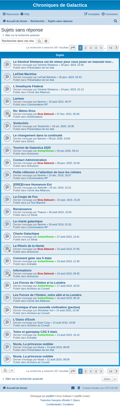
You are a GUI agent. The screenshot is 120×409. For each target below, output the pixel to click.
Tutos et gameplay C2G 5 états (35, 331)
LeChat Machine (24, 74)
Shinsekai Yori (46, 310)
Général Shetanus (48, 64)
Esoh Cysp (44, 322)
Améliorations (35, 116)
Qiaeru (76, 400)
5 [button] (101, 48)
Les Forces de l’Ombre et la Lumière (39, 282)
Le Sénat (32, 215)
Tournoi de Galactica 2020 (32, 147)
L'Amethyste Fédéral (28, 86)
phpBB (49, 396)
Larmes (18, 98)
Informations (22, 270)
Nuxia (41, 347)
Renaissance (22, 209)
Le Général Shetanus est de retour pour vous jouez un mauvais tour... (63, 61)
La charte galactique (28, 221)
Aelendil (42, 187)
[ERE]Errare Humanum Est (32, 184)
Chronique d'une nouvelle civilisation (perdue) (46, 307)
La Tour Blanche (36, 202)
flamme (42, 101)
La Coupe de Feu (25, 196)
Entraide (32, 264)
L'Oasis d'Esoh (24, 319)
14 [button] (110, 48)
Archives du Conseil (38, 288)
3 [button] (91, 48)
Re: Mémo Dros (24, 111)
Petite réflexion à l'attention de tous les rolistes (47, 172)
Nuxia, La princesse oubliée (33, 344)
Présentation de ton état (40, 67)
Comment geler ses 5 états (32, 258)
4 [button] (96, 48)
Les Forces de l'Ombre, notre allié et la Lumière (47, 295)
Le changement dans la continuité (37, 135)
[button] (72, 47)
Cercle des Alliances (38, 92)
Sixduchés (20, 123)
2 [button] (85, 48)
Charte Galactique (26, 233)
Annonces (33, 153)
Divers (30, 141)
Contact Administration (30, 160)
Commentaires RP (37, 104)
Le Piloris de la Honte (28, 246)
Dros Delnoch (46, 114)
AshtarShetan (46, 150)
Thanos (42, 212)
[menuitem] (24, 14)
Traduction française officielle (55, 400)
